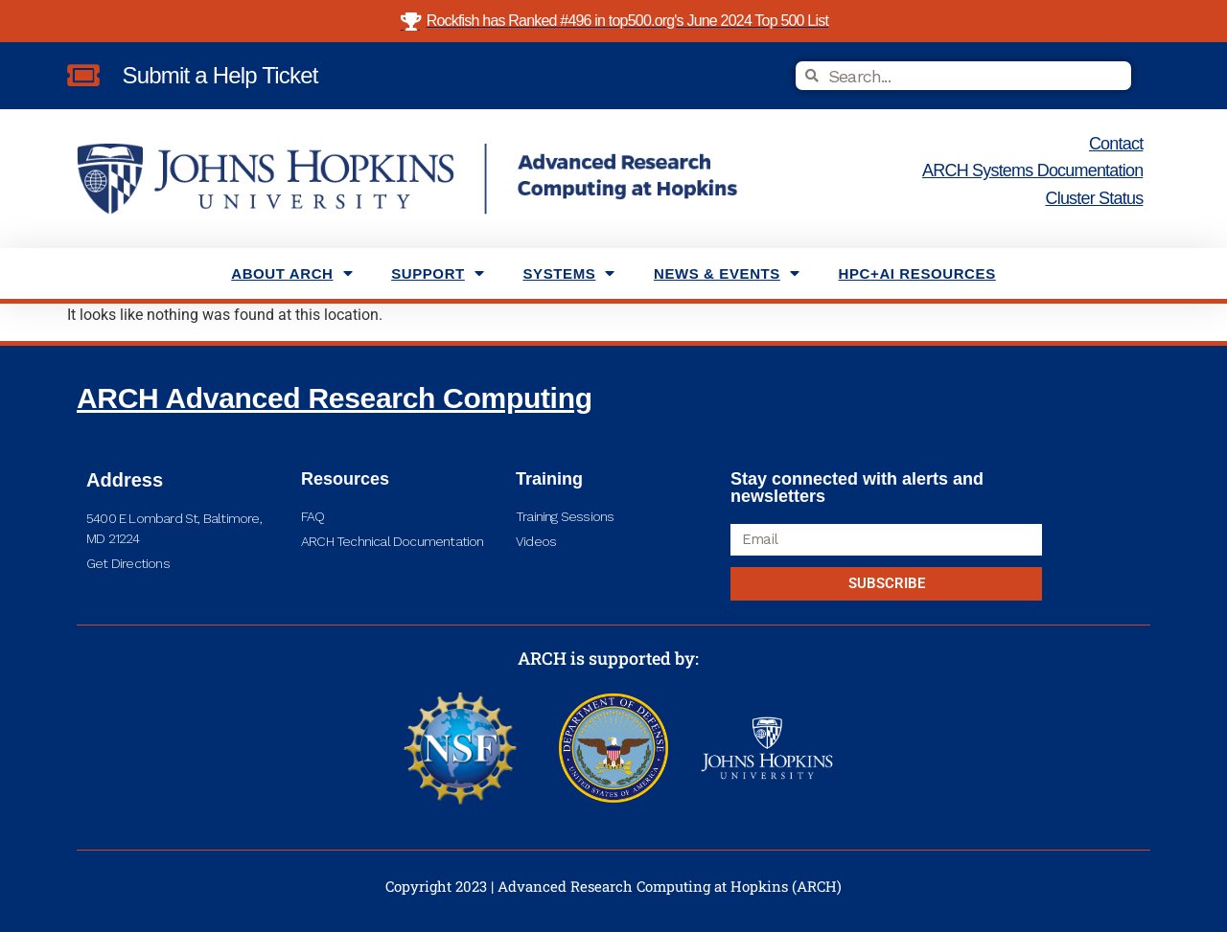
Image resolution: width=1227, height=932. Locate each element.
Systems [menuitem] (568, 273)
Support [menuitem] (437, 273)
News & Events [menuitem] (727, 273)
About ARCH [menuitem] (292, 273)
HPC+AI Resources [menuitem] (917, 273)
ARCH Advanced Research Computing (334, 398)
